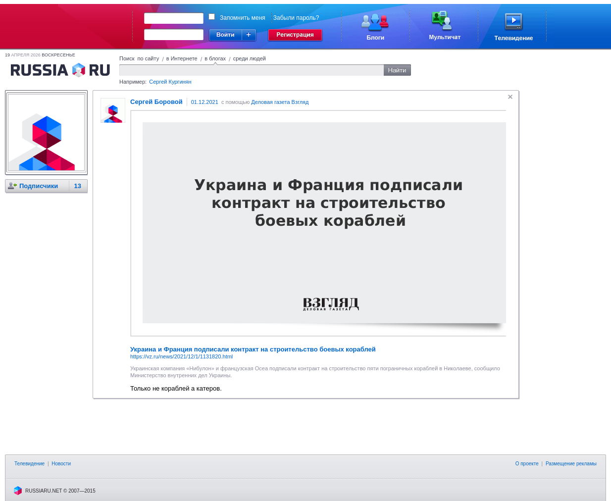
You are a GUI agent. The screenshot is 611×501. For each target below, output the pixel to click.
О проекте (527, 463)
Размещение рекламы (571, 463)
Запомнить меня (242, 17)
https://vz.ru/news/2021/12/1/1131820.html (181, 356)
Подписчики (38, 186)
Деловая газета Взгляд (279, 102)
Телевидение (29, 463)
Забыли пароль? (296, 17)
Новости (61, 463)
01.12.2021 (204, 102)
